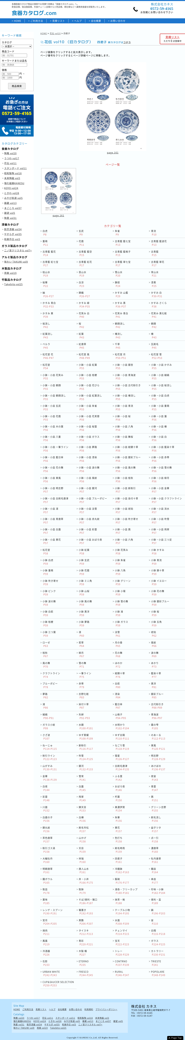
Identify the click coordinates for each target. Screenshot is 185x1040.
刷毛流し (156, 819)
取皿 (46, 891)
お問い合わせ (117, 20)
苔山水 (82, 273)
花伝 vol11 (10, 163)
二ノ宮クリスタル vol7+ (18, 250)
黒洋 (154, 685)
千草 (117, 345)
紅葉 (81, 335)
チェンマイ (122, 932)
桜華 (45, 284)
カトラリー (158, 952)
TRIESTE (156, 962)
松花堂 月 (120, 356)
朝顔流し (120, 325)
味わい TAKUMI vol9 (16, 261)
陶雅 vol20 (10, 153)
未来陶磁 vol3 (12, 178)
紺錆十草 (120, 674)
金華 (50, 777)
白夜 (46, 788)
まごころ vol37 (13, 208)
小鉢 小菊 (120, 592)
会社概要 (96, 20)
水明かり (122, 726)
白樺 (82, 819)
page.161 (113, 152)
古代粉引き (157, 705)
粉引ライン (50, 757)
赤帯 (81, 685)
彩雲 (46, 798)
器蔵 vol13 (10, 203)
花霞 (81, 242)
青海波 (156, 716)
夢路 (45, 695)
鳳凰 (46, 942)
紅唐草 (82, 345)
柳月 (81, 654)
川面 (46, 808)
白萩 (117, 685)
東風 (158, 747)
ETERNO (84, 962)
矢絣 (84, 716)
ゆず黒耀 (86, 736)
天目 (82, 849)
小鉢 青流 (156, 561)
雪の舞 (82, 664)
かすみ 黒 (120, 304)
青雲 (154, 788)
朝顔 (154, 325)
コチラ (127, 42)
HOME (17, 20)
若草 (81, 644)
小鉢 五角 (156, 623)
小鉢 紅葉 (84, 551)
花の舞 (118, 654)
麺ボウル (48, 880)
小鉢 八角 (120, 572)
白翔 (158, 932)
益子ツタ (156, 829)
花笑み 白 (84, 315)
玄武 (81, 232)
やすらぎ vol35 (13, 234)
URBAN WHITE (51, 973)
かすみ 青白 (49, 304)
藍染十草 (156, 674)
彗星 (122, 757)
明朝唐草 (48, 870)
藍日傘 (118, 705)
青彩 (86, 942)
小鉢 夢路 (84, 623)
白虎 (45, 232)
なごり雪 (122, 747)
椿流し (118, 335)
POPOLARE (158, 973)
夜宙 (154, 777)
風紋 (154, 644)
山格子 (120, 716)
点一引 (155, 839)
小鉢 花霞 (84, 572)
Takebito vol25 (13, 284)
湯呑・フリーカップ (126, 891)
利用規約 (88, 1009)
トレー (122, 952)
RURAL (122, 973)
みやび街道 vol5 (13, 198)
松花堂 (46, 366)
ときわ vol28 (11, 193)
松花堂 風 (84, 356)
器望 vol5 (9, 213)
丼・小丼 (86, 880)
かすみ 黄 (48, 315)
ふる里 (118, 777)
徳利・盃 (156, 901)
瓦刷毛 (155, 345)
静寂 (117, 284)
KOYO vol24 (11, 188)
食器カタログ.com (34, 13)
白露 (82, 788)
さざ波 (46, 736)
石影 (46, 962)
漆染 (117, 695)
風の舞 (46, 664)
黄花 (118, 829)
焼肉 (46, 932)
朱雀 (117, 232)
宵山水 (155, 273)
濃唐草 (155, 849)
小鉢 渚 (119, 613)
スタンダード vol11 (15, 168)
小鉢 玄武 (84, 561)
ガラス (158, 942)
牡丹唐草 (156, 860)
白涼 (81, 284)
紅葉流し (48, 335)
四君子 (118, 860)
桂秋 (45, 654)
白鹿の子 (48, 819)
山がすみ (50, 767)
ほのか (118, 664)
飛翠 (82, 798)
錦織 (84, 294)
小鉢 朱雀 (120, 561)
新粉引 (86, 747)
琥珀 (154, 633)
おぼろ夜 (120, 788)
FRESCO (86, 973)
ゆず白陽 (122, 736)
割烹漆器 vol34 (13, 229)
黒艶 (86, 921)
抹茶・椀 (120, 901)
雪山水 (118, 273)
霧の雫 (155, 726)
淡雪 (117, 633)
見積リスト (58, 20)
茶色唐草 (48, 839)
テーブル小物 (122, 911)
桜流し (46, 325)
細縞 (48, 716)
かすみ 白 (156, 294)
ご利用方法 (36, 20)
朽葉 (118, 798)
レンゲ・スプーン (53, 911)
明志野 (158, 757)
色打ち (118, 839)
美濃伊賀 (120, 808)
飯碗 (122, 880)
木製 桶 (83, 952)
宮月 (50, 921)
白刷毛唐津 (122, 767)
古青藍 (155, 253)
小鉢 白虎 (48, 561)
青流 (154, 232)
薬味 (46, 901)
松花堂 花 (48, 356)
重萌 (45, 242)
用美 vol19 (10, 273)
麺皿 (154, 870)
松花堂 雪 (156, 356)
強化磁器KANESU (14, 183)
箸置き (86, 911)
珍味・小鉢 (158, 891)
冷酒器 (46, 952)
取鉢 (82, 891)
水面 (122, 921)
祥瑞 (82, 860)
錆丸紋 (46, 829)
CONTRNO (122, 962)
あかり (155, 664)
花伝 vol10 (55, 33)
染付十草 (84, 705)
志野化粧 (84, 695)
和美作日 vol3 (12, 239)
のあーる (158, 736)
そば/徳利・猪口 (88, 901)
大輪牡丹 (48, 860)
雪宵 (82, 777)
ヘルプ (78, 20)
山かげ (82, 839)
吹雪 (86, 757)
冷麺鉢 (122, 870)
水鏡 (86, 726)
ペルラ (46, 345)
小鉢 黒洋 (84, 613)
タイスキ (86, 932)
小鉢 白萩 (48, 613)
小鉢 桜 (155, 613)
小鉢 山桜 (84, 592)
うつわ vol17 (11, 158)
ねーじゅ (50, 747)
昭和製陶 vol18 (13, 173)
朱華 (118, 819)
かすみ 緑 (84, 304)
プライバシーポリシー (106, 1009)
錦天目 (82, 808)
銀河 (86, 767)
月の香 (118, 644)
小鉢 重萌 (48, 572)
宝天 (122, 942)
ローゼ (46, 644)
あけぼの (158, 767)
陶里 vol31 (10, 218)
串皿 (154, 880)
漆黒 (154, 284)
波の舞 (155, 654)
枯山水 (46, 273)
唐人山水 (84, 870)
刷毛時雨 (120, 849)
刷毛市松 (84, 829)
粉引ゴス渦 (49, 849)
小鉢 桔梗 (48, 623)
